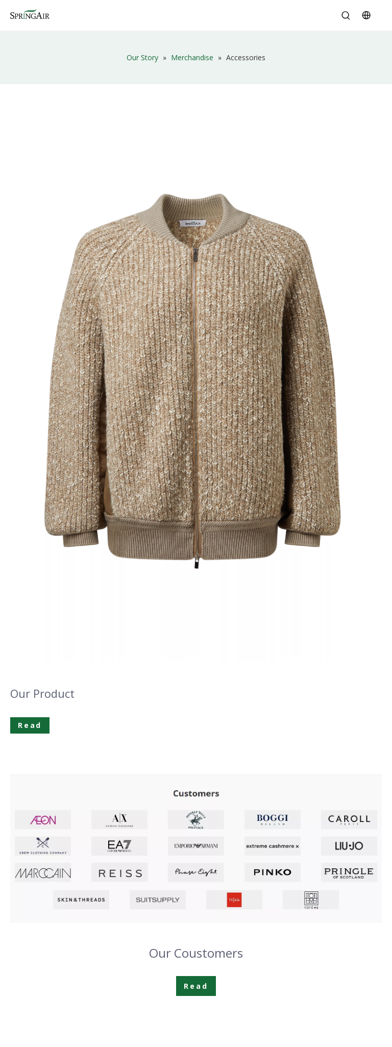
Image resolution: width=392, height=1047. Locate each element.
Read (30, 725)
